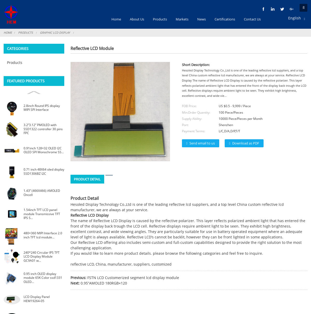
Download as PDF (245, 143)
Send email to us (202, 143)
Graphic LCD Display (55, 32)
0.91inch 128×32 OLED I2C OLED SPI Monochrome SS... (44, 150)
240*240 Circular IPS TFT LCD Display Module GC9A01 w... (42, 256)
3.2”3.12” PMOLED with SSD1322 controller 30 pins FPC (43, 129)
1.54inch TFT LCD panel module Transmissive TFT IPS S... (42, 214)
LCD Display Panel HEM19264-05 (37, 299)
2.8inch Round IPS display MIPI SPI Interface (42, 108)
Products (25, 32)
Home (8, 32)
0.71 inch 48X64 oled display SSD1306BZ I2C (44, 171)
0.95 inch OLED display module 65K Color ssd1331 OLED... (43, 278)
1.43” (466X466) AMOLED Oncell (42, 193)
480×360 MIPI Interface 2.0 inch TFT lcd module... (43, 235)
